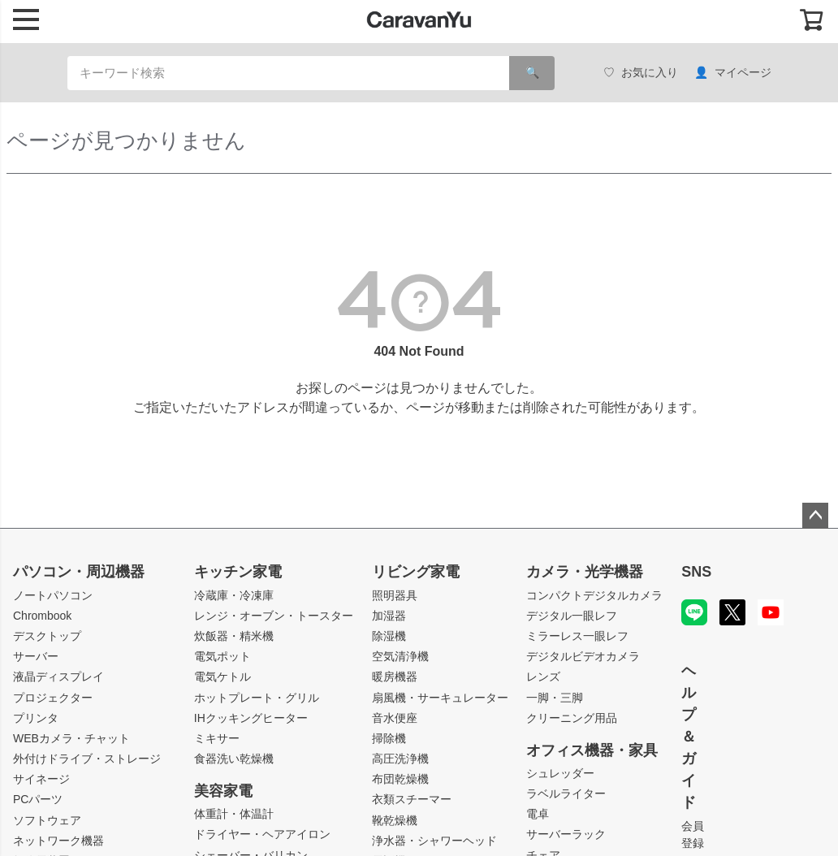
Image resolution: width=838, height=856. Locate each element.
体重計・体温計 (234, 813)
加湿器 (389, 615)
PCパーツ (38, 799)
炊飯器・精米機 (234, 635)
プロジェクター (53, 697)
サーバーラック (566, 834)
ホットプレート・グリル (256, 697)
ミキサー (217, 738)
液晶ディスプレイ (58, 676)
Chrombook (42, 615)
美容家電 (223, 791)
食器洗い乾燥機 (234, 758)
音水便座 (394, 717)
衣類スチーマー (411, 799)
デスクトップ (47, 635)
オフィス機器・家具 (592, 750)
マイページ (732, 72)
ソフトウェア (47, 820)
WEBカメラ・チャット (71, 738)
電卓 (537, 813)
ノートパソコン (53, 595)
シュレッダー (560, 773)
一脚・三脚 (554, 697)
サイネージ (41, 778)
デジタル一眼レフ (571, 615)
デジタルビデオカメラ (583, 656)
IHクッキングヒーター (251, 717)
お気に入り (640, 72)
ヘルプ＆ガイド (688, 737)
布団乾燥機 (400, 778)
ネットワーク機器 (58, 840)
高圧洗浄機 (400, 758)
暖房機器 (394, 676)
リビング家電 (416, 572)
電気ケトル (222, 676)
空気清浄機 (400, 656)
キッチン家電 (238, 572)
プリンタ (35, 717)
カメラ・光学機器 (584, 572)
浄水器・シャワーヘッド (434, 840)
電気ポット (222, 656)
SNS (696, 572)
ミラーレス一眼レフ (577, 635)
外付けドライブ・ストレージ (87, 758)
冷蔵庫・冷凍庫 (234, 595)
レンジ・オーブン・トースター (273, 615)
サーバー (35, 656)
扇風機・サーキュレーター (440, 697)
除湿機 (389, 635)
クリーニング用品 (571, 717)
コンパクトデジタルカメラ (594, 595)
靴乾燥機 (394, 820)
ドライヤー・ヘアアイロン (262, 834)
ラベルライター (566, 793)
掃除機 (389, 738)
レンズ (543, 676)
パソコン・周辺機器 (79, 572)
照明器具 (394, 595)
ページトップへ (815, 516)
